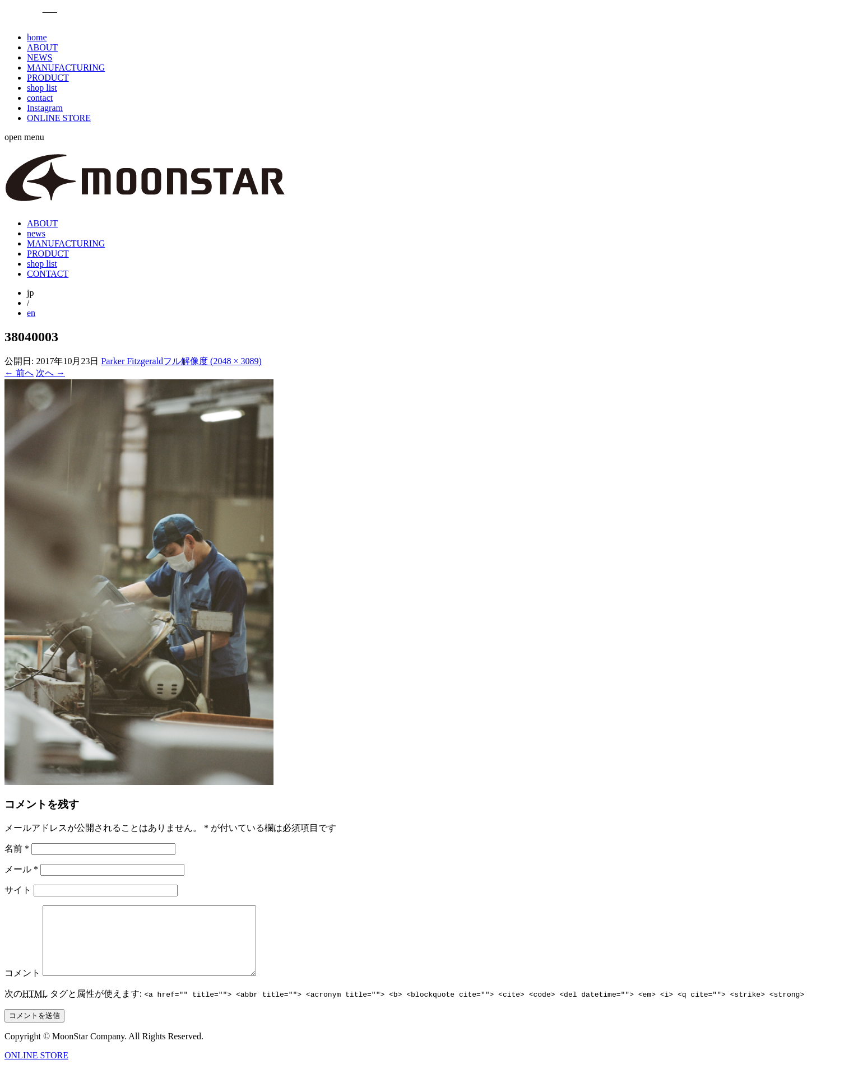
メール (21, 869)
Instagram (45, 108)
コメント (22, 986)
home (37, 37)
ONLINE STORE (59, 118)
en (31, 313)
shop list (42, 87)
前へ (19, 373)
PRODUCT (48, 77)
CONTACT (47, 273)
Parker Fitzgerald (132, 361)
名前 (16, 848)
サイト (17, 890)
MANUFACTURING (66, 67)
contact (40, 98)
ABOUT (42, 47)
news (36, 233)
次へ (50, 373)
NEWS (39, 57)
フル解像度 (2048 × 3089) (212, 361)
